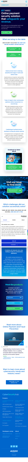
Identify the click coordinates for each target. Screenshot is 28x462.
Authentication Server (8, 406)
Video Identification (7, 417)
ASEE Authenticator (7, 404)
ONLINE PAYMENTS (7, 420)
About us (17, 433)
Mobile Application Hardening (19, 411)
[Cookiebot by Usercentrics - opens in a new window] (21, 216)
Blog (16, 438)
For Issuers (5, 423)
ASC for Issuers (18, 423)
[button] (2, 347)
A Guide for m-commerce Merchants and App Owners (12, 167)
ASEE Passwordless (7, 411)
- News (12, 357)
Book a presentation (13, 55)
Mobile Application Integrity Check (19, 414)
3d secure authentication (19, 418)
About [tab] (23, 219)
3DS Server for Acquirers (21, 426)
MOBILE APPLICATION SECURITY (20, 401)
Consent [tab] (5, 219)
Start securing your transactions (12, 49)
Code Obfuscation (19, 407)
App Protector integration (6, 437)
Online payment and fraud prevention (12, 191)
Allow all (14, 241)
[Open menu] (26, 5)
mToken (4, 409)
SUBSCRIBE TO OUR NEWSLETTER (14, 382)
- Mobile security (7, 357)
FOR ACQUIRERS (11, 303)
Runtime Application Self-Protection (20, 405)
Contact (17, 436)
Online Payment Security (19, 421)
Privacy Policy (14, 454)
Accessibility (14, 455)
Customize (14, 244)
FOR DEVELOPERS (11, 308)
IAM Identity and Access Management (8, 414)
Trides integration (7, 433)
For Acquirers (6, 425)
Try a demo (5, 32)
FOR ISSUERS (10, 297)
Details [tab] (14, 219)
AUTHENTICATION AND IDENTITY (8, 401)
